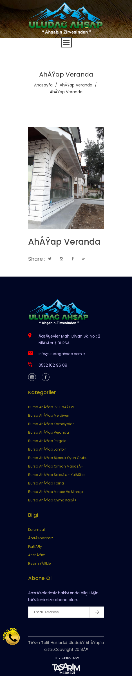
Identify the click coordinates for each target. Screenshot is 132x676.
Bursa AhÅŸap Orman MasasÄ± (55, 466)
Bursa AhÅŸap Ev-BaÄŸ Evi (51, 407)
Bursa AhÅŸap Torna (46, 483)
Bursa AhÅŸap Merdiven (48, 415)
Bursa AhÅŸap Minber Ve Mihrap (55, 491)
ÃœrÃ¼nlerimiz (40, 538)
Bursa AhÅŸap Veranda (48, 432)
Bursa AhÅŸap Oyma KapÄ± (52, 500)
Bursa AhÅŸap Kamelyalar (51, 423)
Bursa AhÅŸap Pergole (47, 440)
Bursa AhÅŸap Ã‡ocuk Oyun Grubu (58, 457)
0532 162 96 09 (53, 365)
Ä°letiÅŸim (37, 555)
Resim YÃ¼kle (39, 563)
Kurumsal (36, 529)
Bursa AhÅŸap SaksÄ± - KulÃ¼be (56, 474)
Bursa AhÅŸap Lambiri (47, 449)
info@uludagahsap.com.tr (62, 353)
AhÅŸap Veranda (76, 85)
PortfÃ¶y (35, 546)
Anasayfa (43, 85)
